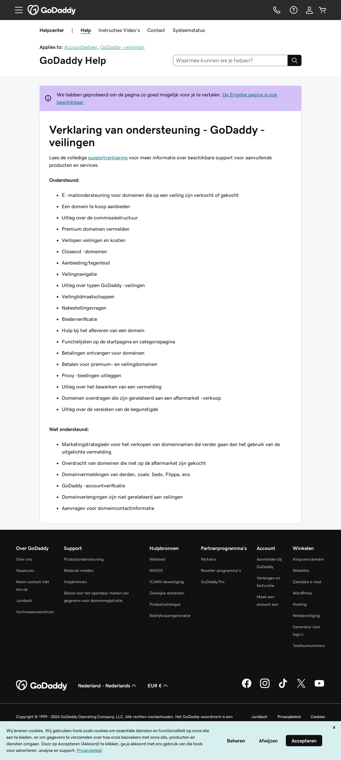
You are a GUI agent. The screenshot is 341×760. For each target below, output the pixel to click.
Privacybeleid (289, 717)
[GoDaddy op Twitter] (301, 687)
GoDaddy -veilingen (122, 46)
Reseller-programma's (221, 570)
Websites (301, 570)
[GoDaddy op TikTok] (283, 687)
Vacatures (25, 570)
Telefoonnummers (309, 646)
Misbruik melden (78, 570)
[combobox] (230, 60)
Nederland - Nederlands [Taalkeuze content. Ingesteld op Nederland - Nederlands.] (108, 685)
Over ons (24, 559)
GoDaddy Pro (212, 582)
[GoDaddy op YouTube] (319, 687)
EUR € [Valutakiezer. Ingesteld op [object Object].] (158, 685)
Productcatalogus (165, 604)
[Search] (295, 60)
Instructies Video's (119, 30)
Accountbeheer (80, 46)
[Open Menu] (16, 10)
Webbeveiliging (306, 616)
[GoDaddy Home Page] (42, 685)
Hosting (300, 604)
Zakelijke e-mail (307, 582)
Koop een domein (308, 559)
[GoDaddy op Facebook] (246, 687)
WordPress (302, 593)
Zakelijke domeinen (167, 593)
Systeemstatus (189, 30)
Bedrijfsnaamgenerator (170, 616)
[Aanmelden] (309, 10)
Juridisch (24, 600)
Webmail (157, 559)
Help (86, 30)
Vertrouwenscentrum (35, 612)
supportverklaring (108, 157)
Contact (156, 30)
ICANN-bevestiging (167, 582)
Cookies (318, 717)
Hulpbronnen (75, 582)
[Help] (293, 10)
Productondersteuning (83, 559)
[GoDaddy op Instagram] (264, 687)
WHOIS (156, 570)
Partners (208, 559)
